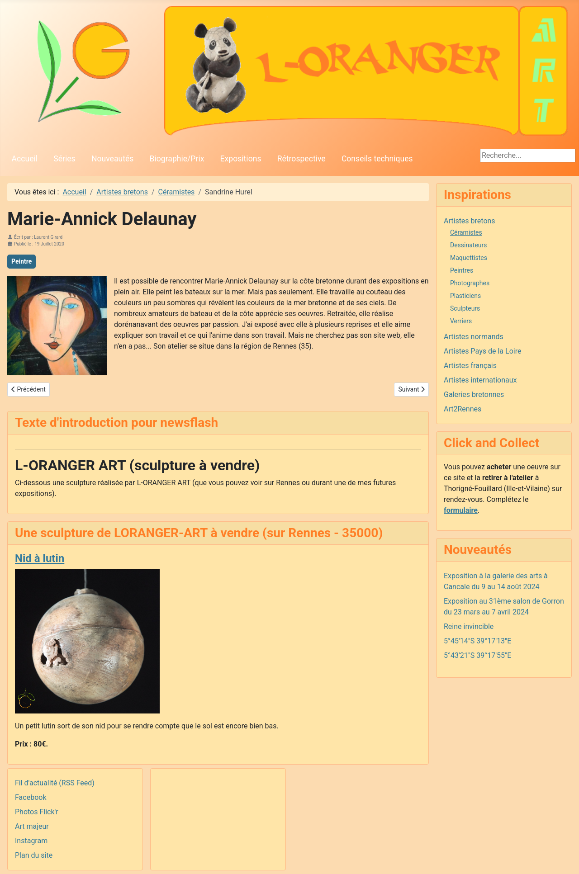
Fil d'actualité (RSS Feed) (55, 783)
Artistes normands (473, 336)
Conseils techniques (377, 158)
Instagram (31, 840)
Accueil (25, 158)
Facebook (30, 797)
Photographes (469, 283)
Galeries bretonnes (474, 394)
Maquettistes (468, 257)
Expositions (240, 158)
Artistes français (470, 365)
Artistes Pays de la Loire (482, 351)
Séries (64, 158)
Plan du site (33, 855)
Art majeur (32, 826)
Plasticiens (465, 295)
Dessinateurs (468, 245)
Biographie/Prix (177, 158)
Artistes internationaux (480, 380)
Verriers (461, 321)
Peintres (461, 270)
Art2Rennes (462, 409)
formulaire (461, 510)
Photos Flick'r (36, 812)
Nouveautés (112, 158)
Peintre (21, 261)
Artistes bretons (469, 221)
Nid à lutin (39, 558)
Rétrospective (301, 158)
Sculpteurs (465, 308)
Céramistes (466, 232)
